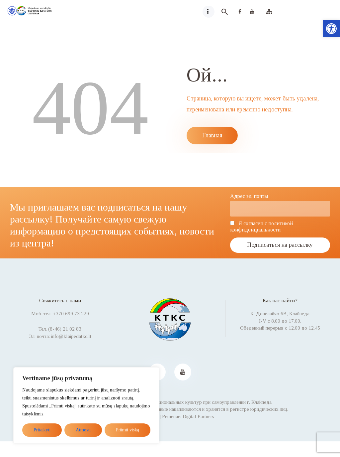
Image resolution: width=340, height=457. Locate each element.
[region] (86, 405)
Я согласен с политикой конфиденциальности (261, 227)
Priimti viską (127, 429)
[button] (331, 28)
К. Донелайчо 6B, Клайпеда (279, 313)
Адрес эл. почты (249, 196)
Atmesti (83, 429)
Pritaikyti (42, 429)
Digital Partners (198, 416)
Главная (212, 135)
